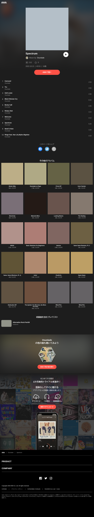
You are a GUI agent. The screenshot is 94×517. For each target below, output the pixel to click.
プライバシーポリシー (17, 489)
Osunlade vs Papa (35, 186)
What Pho (58, 305)
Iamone (58, 245)
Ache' (35, 275)
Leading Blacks (58, 216)
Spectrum (19, 452)
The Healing (81, 216)
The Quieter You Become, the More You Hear (35, 305)
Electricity (12, 216)
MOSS (12, 245)
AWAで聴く (47, 72)
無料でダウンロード (47, 407)
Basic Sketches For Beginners (35, 245)
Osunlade (40, 58)
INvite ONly (12, 186)
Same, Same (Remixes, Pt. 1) (12, 275)
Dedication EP (12, 305)
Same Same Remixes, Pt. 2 (82, 245)
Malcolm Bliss (35, 216)
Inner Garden (82, 186)
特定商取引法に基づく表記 (52, 489)
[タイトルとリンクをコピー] (54, 149)
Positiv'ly (58, 275)
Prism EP (58, 186)
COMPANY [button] (7, 468)
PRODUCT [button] (6, 461)
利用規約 (4, 489)
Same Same (81, 275)
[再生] (65, 54)
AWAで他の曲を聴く (47, 367)
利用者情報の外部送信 (33, 489)
